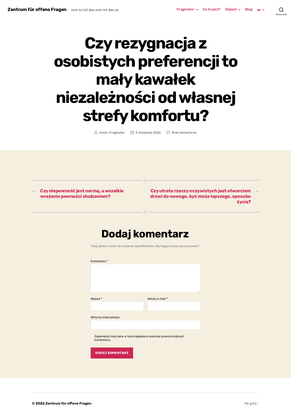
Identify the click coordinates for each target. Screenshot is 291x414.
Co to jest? (211, 9)
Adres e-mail (157, 299)
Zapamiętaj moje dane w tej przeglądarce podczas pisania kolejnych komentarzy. (139, 338)
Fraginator (185, 9)
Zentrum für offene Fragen (37, 9)
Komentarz (99, 261)
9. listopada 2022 (148, 132)
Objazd (230, 9)
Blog (248, 9)
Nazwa (96, 299)
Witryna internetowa (105, 317)
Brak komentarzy (184, 132)
